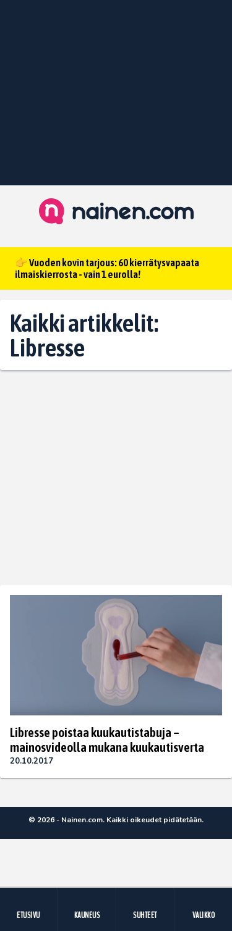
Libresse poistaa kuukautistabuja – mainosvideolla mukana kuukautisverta (107, 739)
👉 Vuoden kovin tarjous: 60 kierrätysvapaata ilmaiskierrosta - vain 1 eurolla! (107, 268)
